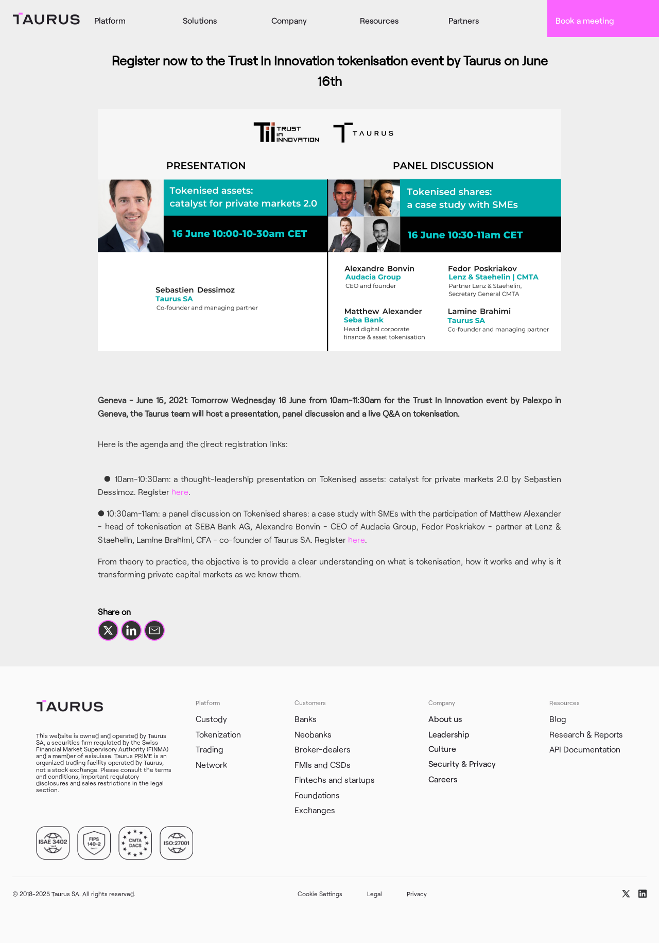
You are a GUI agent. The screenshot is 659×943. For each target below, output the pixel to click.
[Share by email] (154, 630)
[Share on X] (108, 630)
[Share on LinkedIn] (131, 630)
